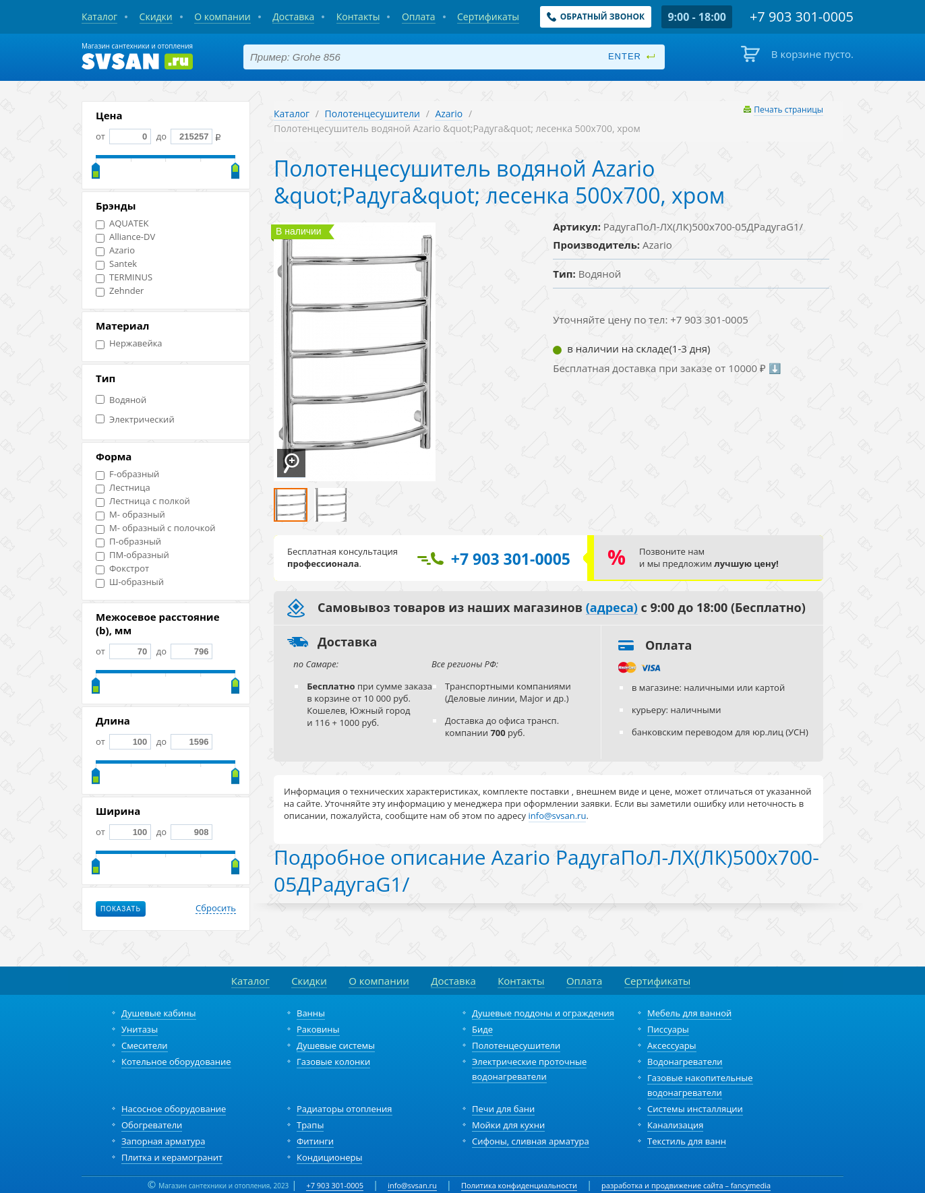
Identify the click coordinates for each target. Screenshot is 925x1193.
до (183, 136)
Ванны (311, 1013)
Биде (482, 1029)
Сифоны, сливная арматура (530, 1141)
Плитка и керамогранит (171, 1157)
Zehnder (120, 290)
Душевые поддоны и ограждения (543, 1013)
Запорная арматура (163, 1141)
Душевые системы (336, 1045)
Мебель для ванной (689, 1013)
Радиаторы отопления (344, 1109)
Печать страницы (788, 109)
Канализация (675, 1125)
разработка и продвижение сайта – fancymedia (686, 1185)
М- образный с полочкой (156, 528)
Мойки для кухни (508, 1125)
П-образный (128, 541)
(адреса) (612, 608)
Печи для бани (503, 1109)
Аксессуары (671, 1045)
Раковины (318, 1029)
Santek (116, 263)
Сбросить (216, 908)
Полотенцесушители (372, 113)
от (123, 136)
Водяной (121, 400)
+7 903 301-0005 (334, 1185)
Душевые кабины (158, 1013)
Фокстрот (122, 568)
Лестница (123, 487)
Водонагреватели (685, 1062)
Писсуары (668, 1029)
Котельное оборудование (176, 1062)
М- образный (130, 514)
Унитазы (139, 1029)
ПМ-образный (132, 555)
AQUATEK (122, 223)
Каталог (291, 113)
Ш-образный (130, 582)
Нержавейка (129, 343)
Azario (115, 250)
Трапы (310, 1125)
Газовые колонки (333, 1062)
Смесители (144, 1045)
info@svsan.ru (412, 1185)
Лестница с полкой (143, 501)
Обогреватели (151, 1125)
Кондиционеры (329, 1157)
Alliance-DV (125, 237)
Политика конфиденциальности (519, 1185)
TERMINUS (124, 277)
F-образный (127, 474)
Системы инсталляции (695, 1109)
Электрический (135, 419)
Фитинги (315, 1141)
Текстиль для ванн (686, 1141)
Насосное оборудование (173, 1109)
